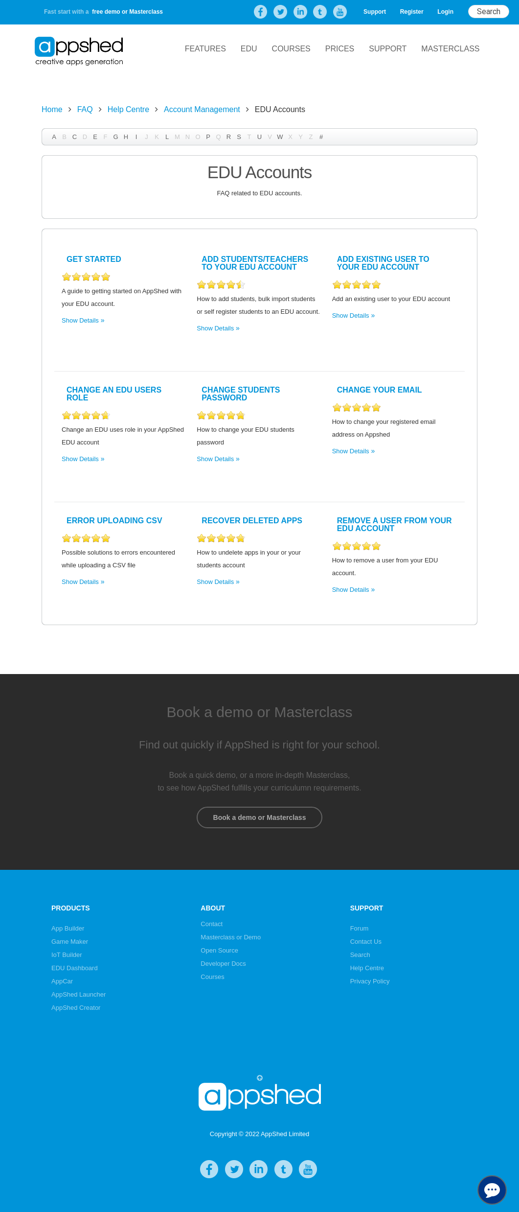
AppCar (62, 981)
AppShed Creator (75, 1007)
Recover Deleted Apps (252, 520)
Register (412, 11)
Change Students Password (241, 394)
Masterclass (450, 49)
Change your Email (379, 390)
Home (52, 109)
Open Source (219, 950)
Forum (359, 928)
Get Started (94, 259)
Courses (291, 49)
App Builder (67, 928)
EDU (249, 49)
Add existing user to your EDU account (383, 263)
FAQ (85, 109)
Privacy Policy (370, 981)
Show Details (80, 320)
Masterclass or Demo (231, 937)
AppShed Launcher (78, 994)
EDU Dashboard (74, 968)
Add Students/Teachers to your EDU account (255, 263)
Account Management (202, 109)
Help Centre (128, 109)
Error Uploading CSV (114, 520)
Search (360, 954)
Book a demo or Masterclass (259, 817)
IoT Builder (66, 954)
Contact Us (366, 941)
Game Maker (69, 941)
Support (374, 11)
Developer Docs (223, 963)
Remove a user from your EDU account (394, 524)
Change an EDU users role (114, 394)
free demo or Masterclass (127, 11)
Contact (212, 924)
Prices (340, 49)
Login (445, 11)
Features (205, 49)
